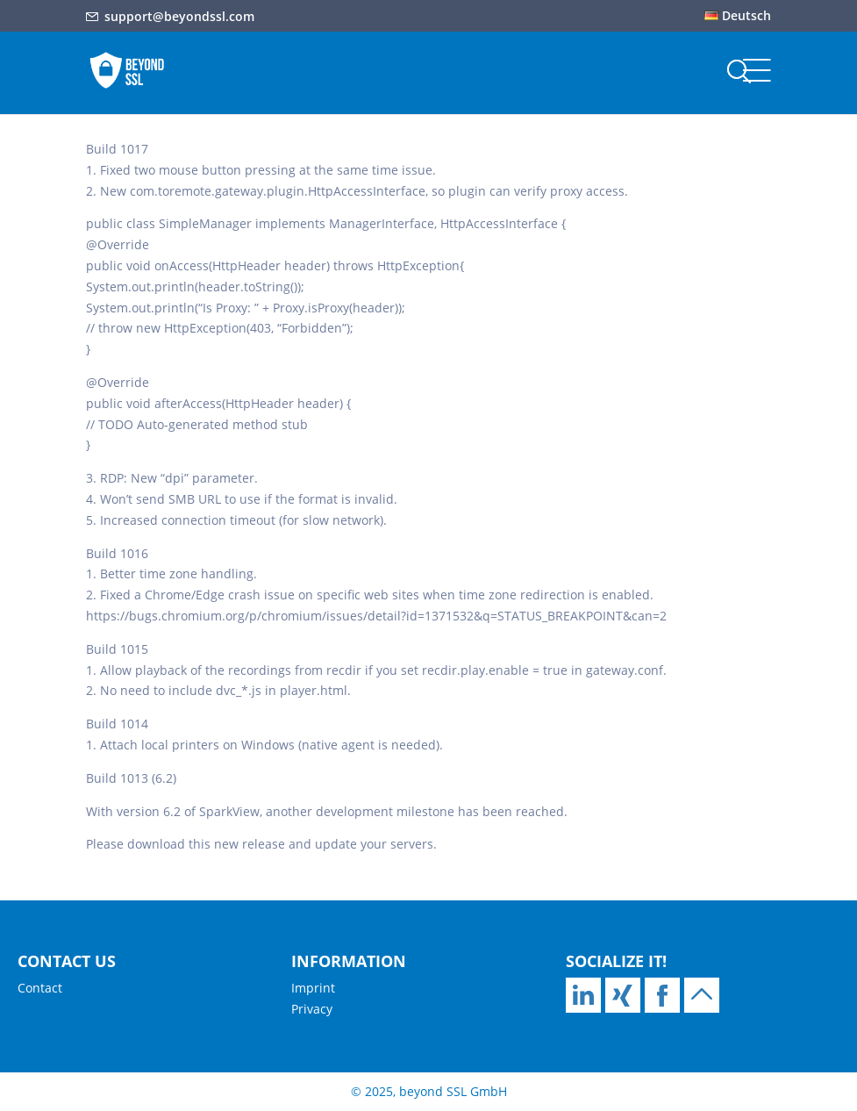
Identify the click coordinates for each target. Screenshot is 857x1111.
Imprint (313, 987)
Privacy (311, 1008)
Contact (40, 987)
